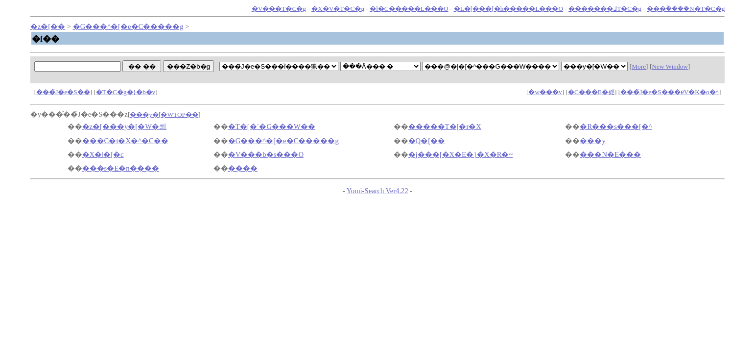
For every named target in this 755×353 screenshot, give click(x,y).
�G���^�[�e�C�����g (128, 26)
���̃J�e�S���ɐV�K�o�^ (669, 92)
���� (243, 168)
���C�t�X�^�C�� (125, 141)
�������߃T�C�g (604, 8)
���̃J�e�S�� (63, 92)
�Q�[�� (426, 141)
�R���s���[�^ (616, 126)
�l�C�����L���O (409, 8)
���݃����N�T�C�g (686, 8)
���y (592, 141)
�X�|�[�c (103, 154)
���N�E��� (610, 154)
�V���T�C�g (279, 8)
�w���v (545, 92)
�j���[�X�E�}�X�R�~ (460, 154)
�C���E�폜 (591, 92)
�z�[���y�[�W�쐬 (124, 126)
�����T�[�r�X (444, 126)
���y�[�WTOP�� (164, 114)
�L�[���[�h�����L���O (508, 8)
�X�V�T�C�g (337, 8)
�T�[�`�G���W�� (271, 126)
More (639, 66)
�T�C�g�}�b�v (125, 92)
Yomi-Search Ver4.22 (377, 191)
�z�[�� (47, 26)
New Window (670, 66)
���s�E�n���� (120, 168)
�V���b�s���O (266, 154)
